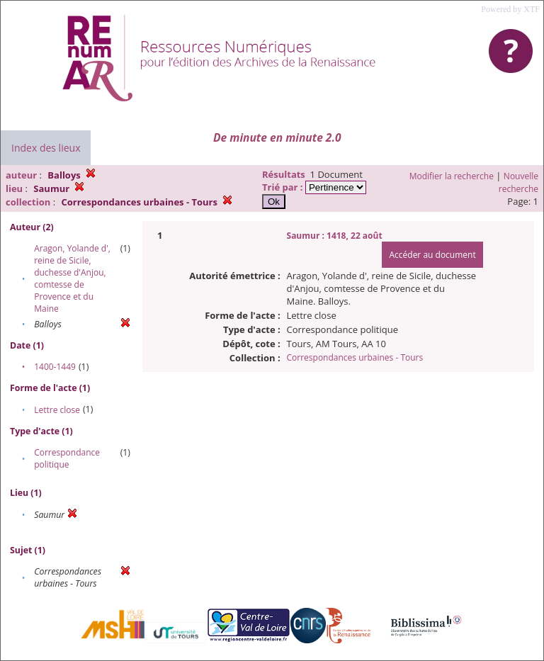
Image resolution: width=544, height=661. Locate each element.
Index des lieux (45, 147)
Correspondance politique (67, 458)
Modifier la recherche (451, 176)
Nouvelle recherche (518, 182)
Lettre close (57, 410)
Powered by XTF (510, 9)
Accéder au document (432, 255)
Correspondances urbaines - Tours (355, 357)
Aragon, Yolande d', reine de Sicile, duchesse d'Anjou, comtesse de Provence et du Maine (72, 278)
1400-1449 (55, 367)
